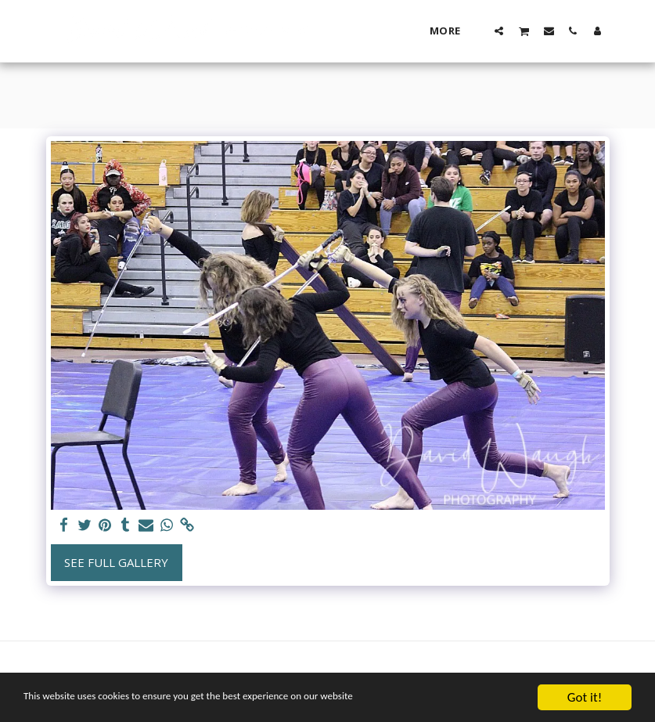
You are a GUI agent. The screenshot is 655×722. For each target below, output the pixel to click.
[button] (499, 30)
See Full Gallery (116, 562)
